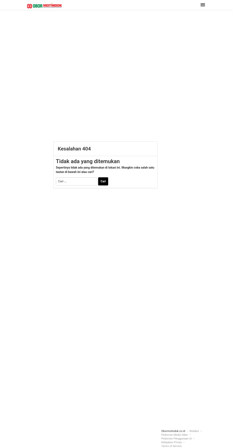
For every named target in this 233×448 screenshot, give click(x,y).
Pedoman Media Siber (174, 434)
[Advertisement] (116, 43)
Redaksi (194, 431)
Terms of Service (171, 446)
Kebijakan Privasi (171, 442)
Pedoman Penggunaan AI (176, 438)
